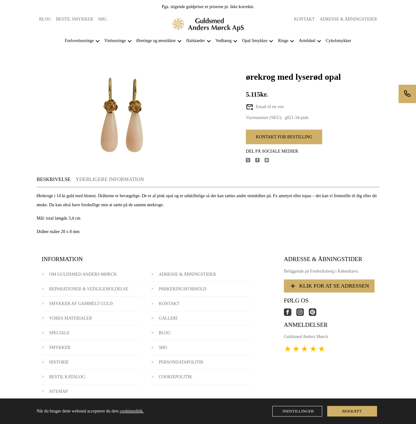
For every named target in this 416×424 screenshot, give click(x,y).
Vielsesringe (115, 40)
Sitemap (58, 391)
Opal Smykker (254, 40)
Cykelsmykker (338, 40)
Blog (45, 19)
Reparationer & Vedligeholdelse (88, 289)
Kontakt (304, 19)
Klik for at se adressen (329, 286)
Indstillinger (298, 411)
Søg (102, 19)
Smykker (59, 347)
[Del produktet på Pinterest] (269, 161)
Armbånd (307, 40)
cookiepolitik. (132, 411)
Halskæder (195, 40)
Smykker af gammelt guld (80, 303)
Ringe (283, 40)
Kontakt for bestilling (284, 137)
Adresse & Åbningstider (348, 19)
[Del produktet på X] (250, 161)
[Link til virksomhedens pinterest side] (315, 314)
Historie (59, 362)
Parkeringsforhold (182, 289)
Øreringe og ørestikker (156, 40)
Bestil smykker (74, 19)
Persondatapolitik (181, 362)
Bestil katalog (67, 376)
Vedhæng (223, 40)
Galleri (168, 318)
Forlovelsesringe (79, 40)
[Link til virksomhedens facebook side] (290, 314)
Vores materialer (70, 318)
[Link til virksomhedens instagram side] (302, 314)
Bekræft (352, 411)
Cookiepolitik (175, 376)
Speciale (59, 333)
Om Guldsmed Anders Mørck (83, 274)
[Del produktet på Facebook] (260, 161)
